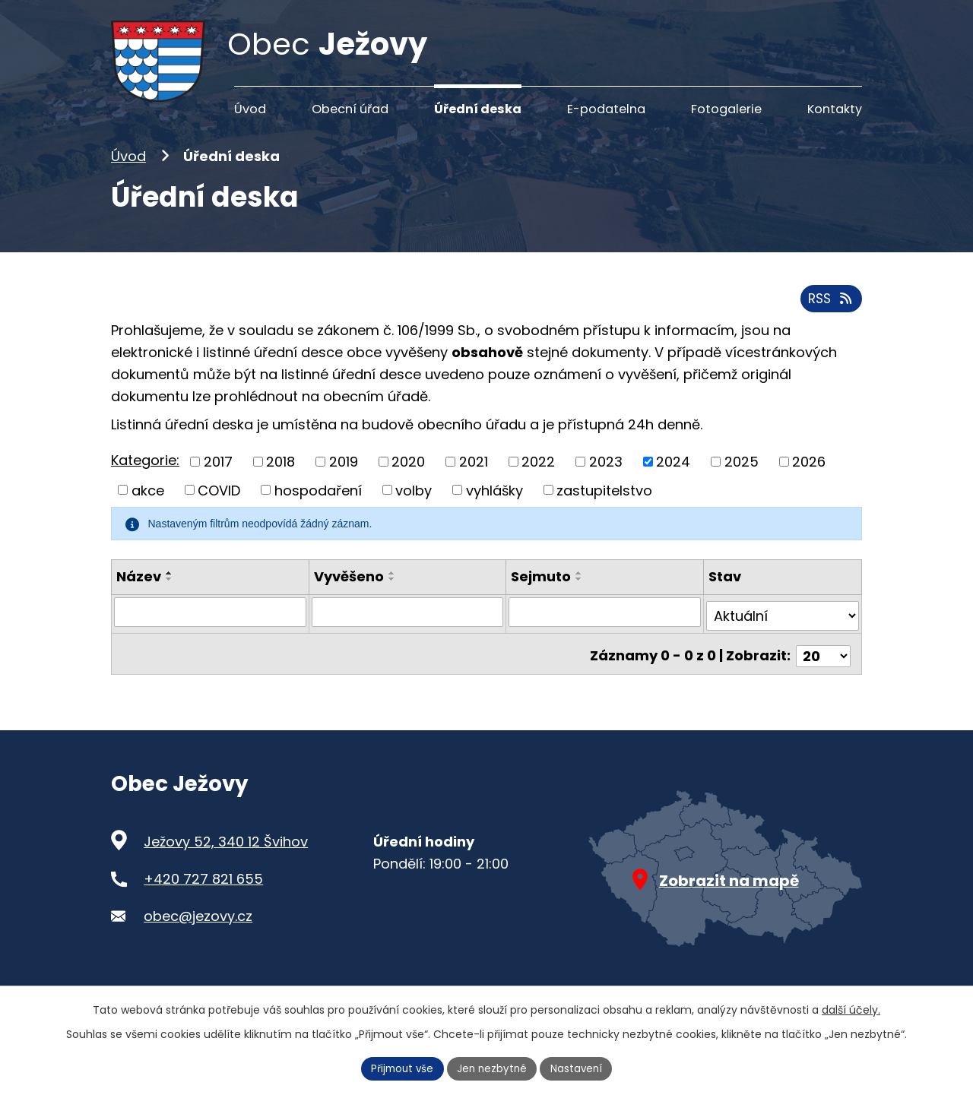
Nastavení (580, 1067)
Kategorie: (145, 482)
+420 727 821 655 (203, 893)
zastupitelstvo (604, 512)
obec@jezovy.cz (198, 929)
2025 (741, 484)
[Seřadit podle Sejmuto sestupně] (579, 602)
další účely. (851, 1008)
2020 (408, 484)
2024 (673, 484)
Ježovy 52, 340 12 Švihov (226, 856)
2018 (280, 484)
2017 (218, 484)
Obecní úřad (350, 109)
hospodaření (318, 512)
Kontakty (834, 109)
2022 (538, 484)
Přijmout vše (400, 1067)
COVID (219, 512)
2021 (473, 484)
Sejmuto (541, 599)
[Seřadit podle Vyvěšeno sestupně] (392, 602)
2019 (343, 484)
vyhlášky (494, 512)
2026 (809, 484)
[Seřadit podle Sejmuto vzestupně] (579, 596)
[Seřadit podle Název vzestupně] (169, 596)
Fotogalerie (726, 109)
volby (413, 512)
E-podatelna (606, 109)
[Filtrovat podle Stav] (782, 634)
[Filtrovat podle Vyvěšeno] (408, 634)
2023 (606, 484)
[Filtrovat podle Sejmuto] (605, 634)
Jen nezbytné (493, 1067)
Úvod (128, 179)
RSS (829, 321)
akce (148, 512)
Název (138, 599)
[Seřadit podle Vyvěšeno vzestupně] (392, 596)
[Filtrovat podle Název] (210, 634)
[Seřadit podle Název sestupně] (169, 602)
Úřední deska (477, 109)
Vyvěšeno (349, 599)
